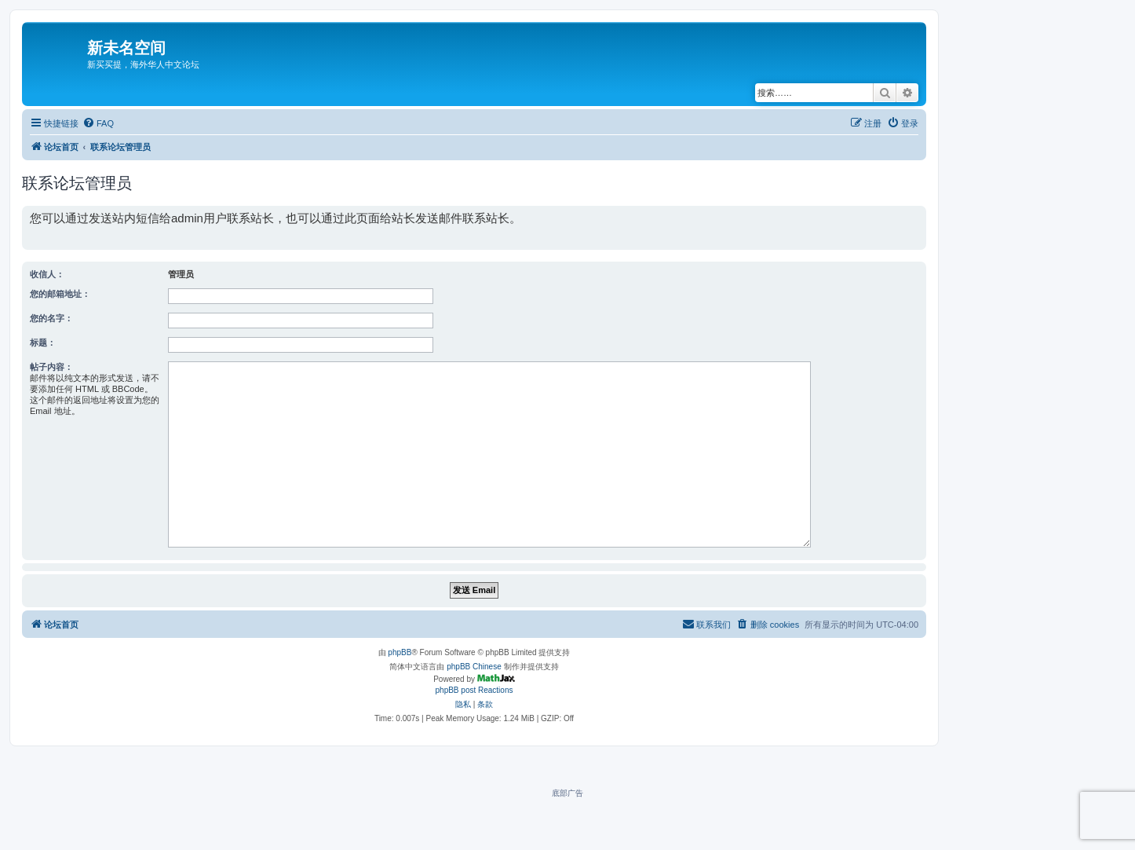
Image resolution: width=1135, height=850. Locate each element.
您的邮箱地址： (60, 294)
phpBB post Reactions (474, 690)
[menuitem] (98, 123)
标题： (43, 342)
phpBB (399, 652)
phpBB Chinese (474, 666)
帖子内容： (51, 367)
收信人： (47, 274)
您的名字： (51, 318)
